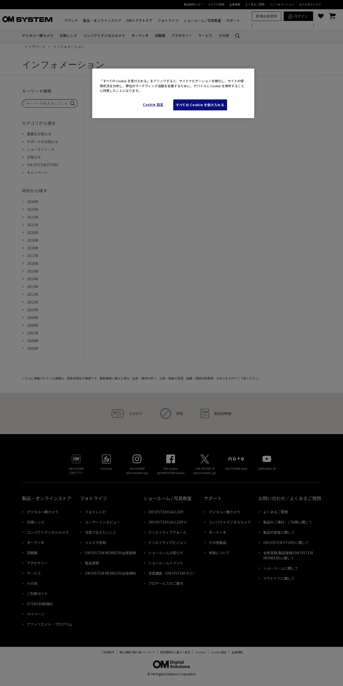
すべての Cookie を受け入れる (200, 104)
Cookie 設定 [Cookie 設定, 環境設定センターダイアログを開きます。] (153, 104)
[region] (173, 93)
